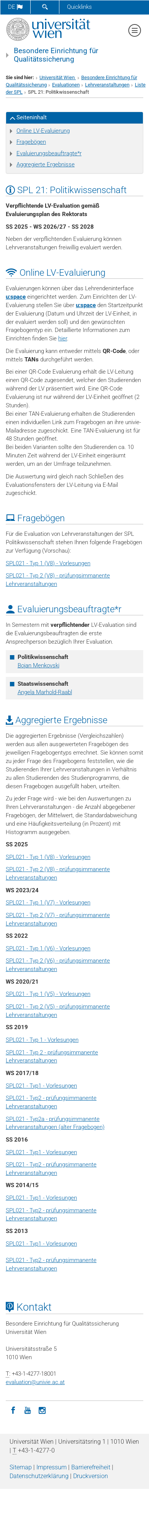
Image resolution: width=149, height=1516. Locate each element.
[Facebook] (13, 1409)
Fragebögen (31, 141)
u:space (16, 296)
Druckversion (90, 1476)
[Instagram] (42, 1409)
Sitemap (21, 1467)
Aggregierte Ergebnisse (45, 164)
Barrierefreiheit (90, 1467)
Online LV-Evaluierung (43, 130)
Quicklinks (79, 6)
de (15, 6)
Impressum (51, 1467)
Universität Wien (57, 77)
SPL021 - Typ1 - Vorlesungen (41, 1085)
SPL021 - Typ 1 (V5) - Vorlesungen (48, 994)
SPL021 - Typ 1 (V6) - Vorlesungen (48, 948)
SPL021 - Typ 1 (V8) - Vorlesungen (48, 563)
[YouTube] (27, 1409)
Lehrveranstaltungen (107, 85)
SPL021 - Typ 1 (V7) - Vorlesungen (48, 902)
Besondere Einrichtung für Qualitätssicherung (56, 55)
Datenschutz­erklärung (39, 1476)
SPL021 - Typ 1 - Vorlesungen (42, 1039)
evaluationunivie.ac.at (35, 1382)
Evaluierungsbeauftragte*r (49, 153)
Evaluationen (66, 85)
